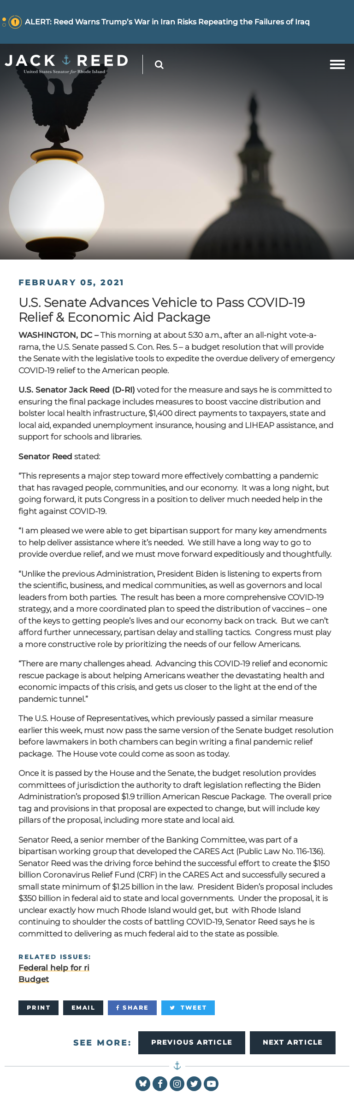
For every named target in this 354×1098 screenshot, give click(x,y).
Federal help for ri (53, 967)
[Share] (132, 1007)
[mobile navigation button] (337, 64)
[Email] (83, 1007)
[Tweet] (188, 1007)
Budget (33, 979)
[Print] (38, 1007)
